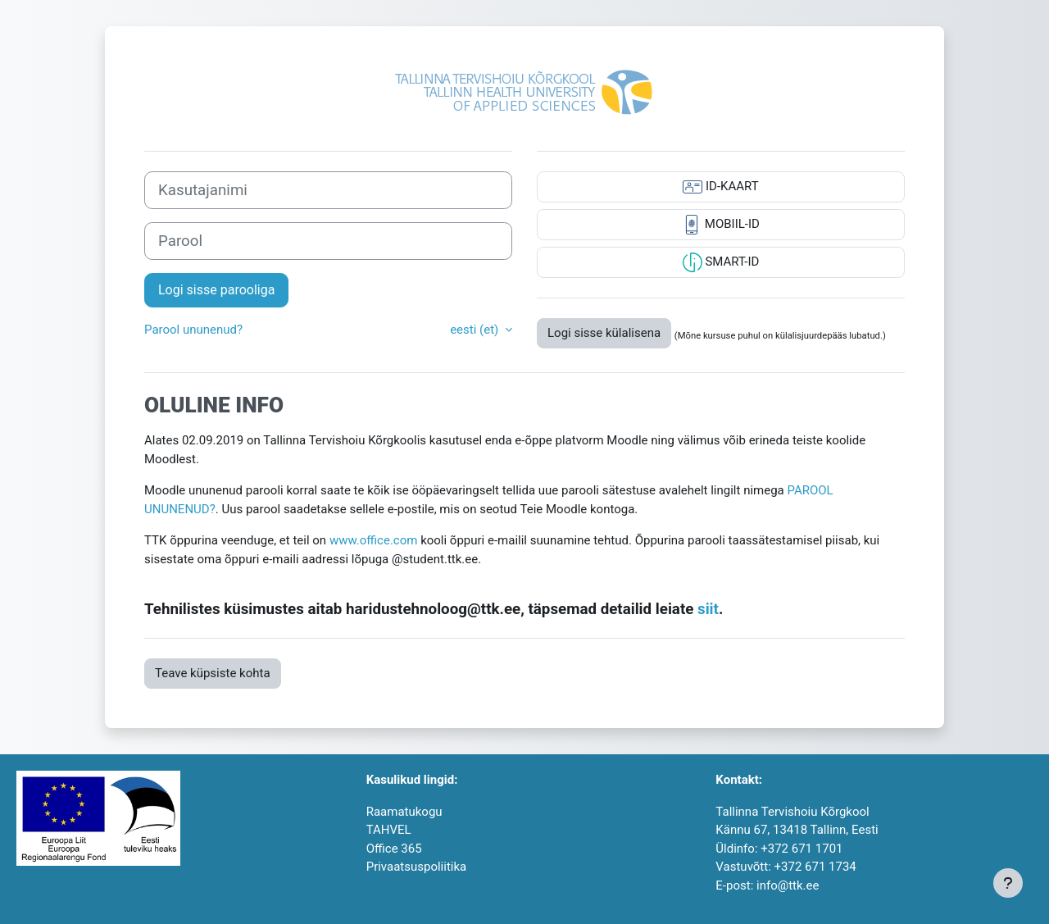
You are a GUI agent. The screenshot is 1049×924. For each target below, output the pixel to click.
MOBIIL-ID (721, 224)
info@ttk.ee (787, 885)
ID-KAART (720, 187)
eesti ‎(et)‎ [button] (476, 329)
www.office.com (373, 540)
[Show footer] (1008, 883)
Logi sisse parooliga (216, 290)
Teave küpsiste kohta (212, 673)
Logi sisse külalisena (604, 332)
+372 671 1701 (801, 848)
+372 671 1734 (815, 866)
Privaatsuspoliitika (416, 866)
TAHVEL (388, 829)
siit (708, 609)
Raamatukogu (404, 811)
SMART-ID (721, 262)
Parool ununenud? (193, 329)
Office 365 (394, 848)
